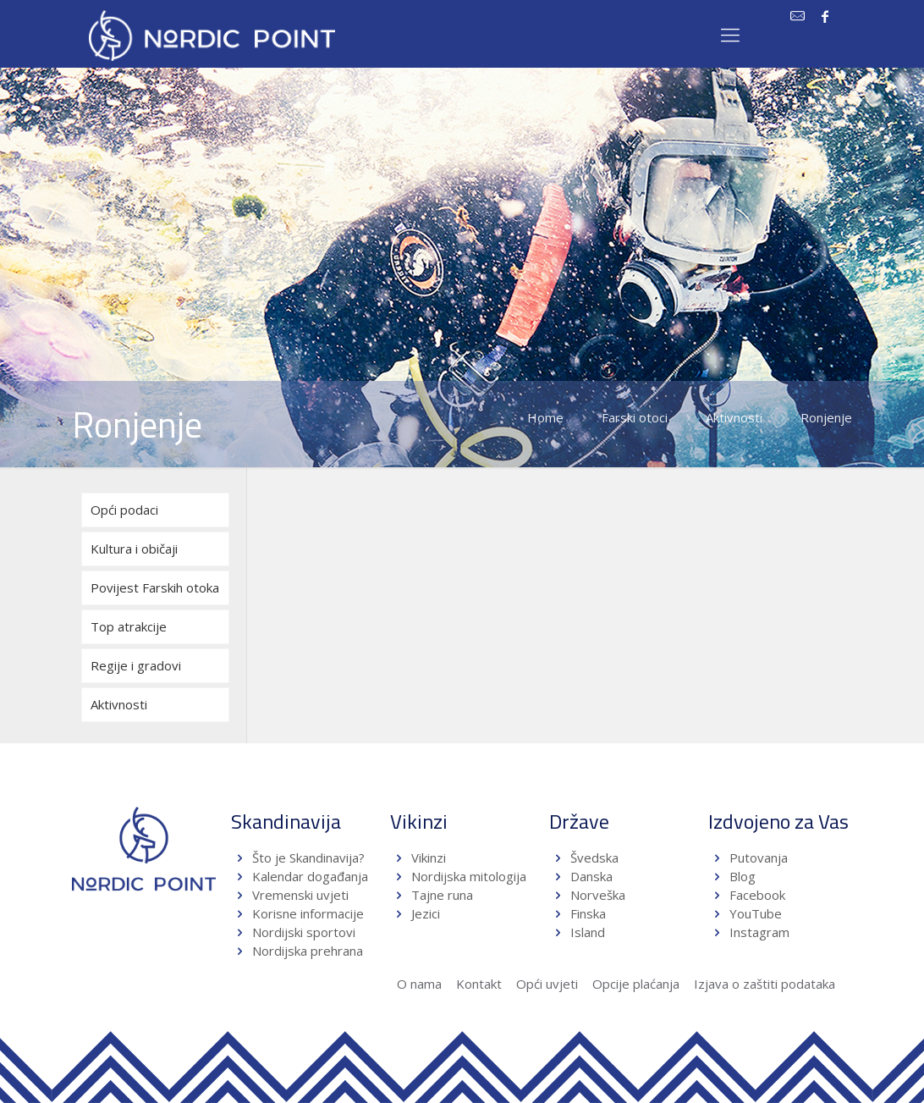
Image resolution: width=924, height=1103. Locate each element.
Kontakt (479, 983)
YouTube (754, 913)
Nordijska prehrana (307, 950)
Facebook (757, 894)
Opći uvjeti (547, 983)
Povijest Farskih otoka (155, 587)
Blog (742, 876)
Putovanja (758, 857)
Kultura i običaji (134, 548)
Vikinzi (428, 857)
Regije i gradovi (136, 665)
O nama (419, 983)
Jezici (425, 913)
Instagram (759, 932)
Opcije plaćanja (635, 983)
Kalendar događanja (310, 876)
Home (545, 417)
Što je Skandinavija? (308, 857)
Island (587, 932)
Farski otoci (635, 417)
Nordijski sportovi (303, 932)
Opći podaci (124, 509)
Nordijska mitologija (468, 876)
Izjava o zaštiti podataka (764, 983)
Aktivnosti (734, 417)
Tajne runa (442, 894)
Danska (591, 876)
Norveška (597, 894)
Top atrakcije (129, 626)
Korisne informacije (308, 913)
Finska (588, 913)
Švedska (594, 857)
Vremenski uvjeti (300, 894)
